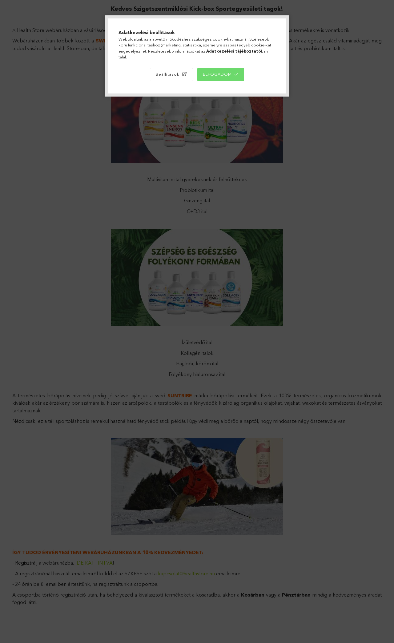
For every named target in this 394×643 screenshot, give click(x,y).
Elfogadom (217, 74)
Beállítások (167, 74)
